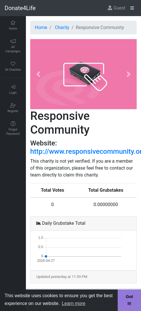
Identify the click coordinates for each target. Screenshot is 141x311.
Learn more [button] (73, 303)
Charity (62, 27)
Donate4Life (20, 8)
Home (41, 27)
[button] (38, 74)
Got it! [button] (129, 300)
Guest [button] (116, 8)
